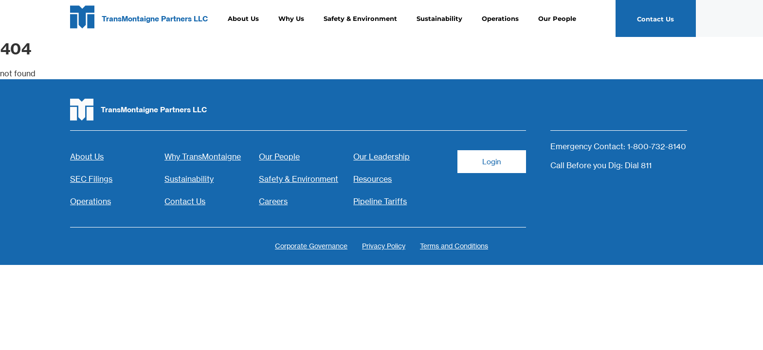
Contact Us (184, 201)
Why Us (291, 18)
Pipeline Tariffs (380, 201)
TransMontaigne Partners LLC (155, 18)
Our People (557, 18)
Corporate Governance (311, 246)
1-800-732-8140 (656, 146)
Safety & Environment (360, 18)
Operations (500, 18)
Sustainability (439, 18)
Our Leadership (381, 156)
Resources (372, 179)
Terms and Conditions (454, 246)
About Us (243, 18)
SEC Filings (91, 179)
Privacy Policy (383, 246)
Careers (273, 201)
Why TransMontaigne (202, 156)
